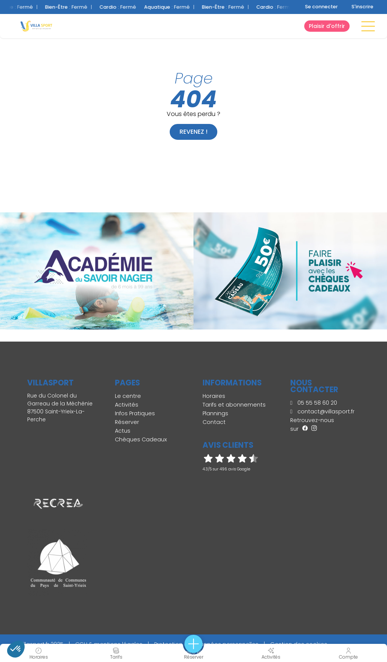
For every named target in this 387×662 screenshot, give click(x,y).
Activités (126, 404)
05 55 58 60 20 (313, 403)
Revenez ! (193, 131)
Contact (214, 422)
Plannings (215, 413)
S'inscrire (362, 6)
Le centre (128, 396)
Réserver (127, 422)
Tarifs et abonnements (234, 404)
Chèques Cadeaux (141, 439)
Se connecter (321, 6)
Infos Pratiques (135, 413)
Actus (122, 431)
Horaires (214, 396)
